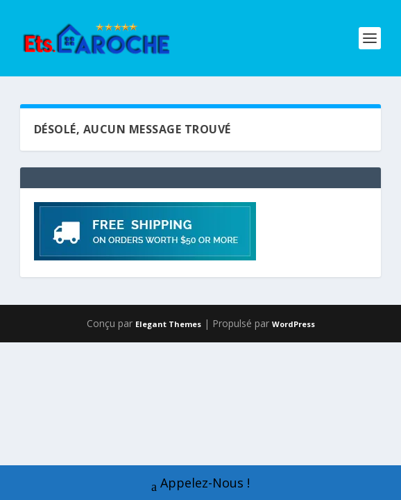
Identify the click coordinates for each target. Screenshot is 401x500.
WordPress (293, 324)
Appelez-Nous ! (200, 484)
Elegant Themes (168, 324)
